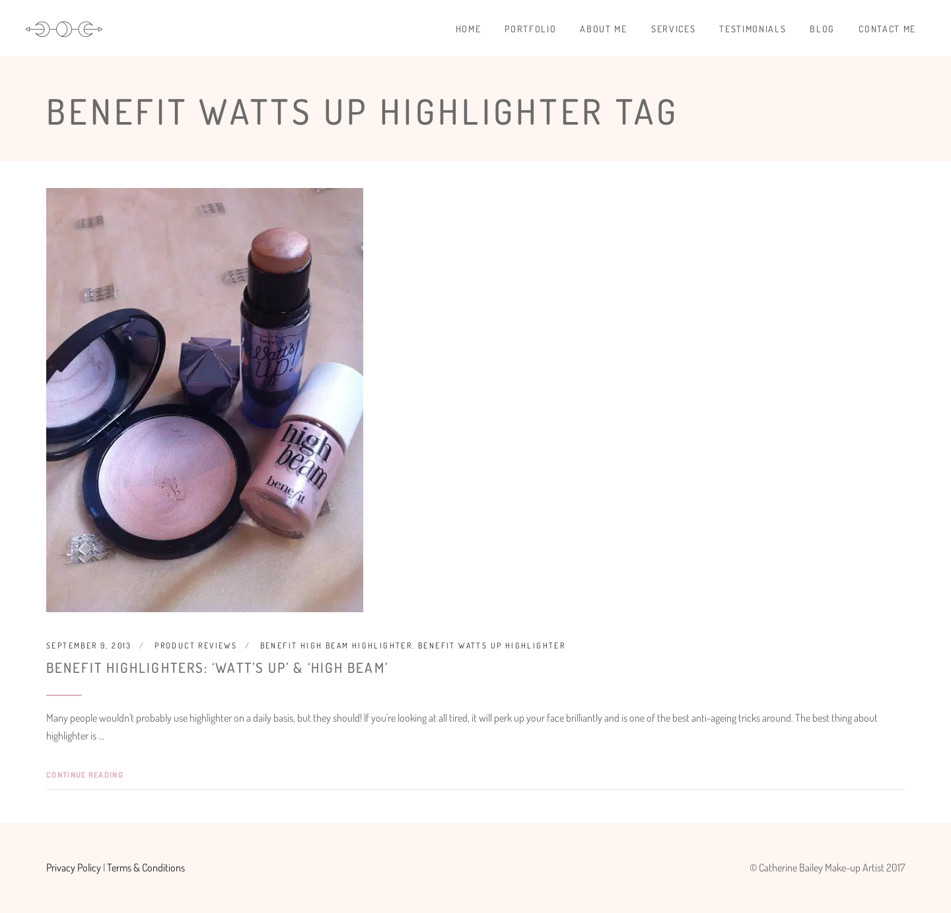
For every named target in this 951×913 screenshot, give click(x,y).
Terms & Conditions (146, 867)
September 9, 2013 (89, 645)
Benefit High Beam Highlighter (336, 645)
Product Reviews (196, 645)
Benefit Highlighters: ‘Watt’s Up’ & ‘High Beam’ (217, 667)
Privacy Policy (73, 867)
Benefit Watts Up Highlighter (491, 645)
